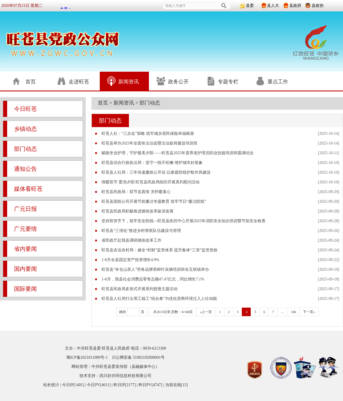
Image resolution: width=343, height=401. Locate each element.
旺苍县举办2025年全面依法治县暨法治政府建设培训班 (149, 143)
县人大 (273, 5)
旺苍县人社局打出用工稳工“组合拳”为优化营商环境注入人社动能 (159, 298)
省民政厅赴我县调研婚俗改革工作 (131, 240)
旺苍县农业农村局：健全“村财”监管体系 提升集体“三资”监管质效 (159, 250)
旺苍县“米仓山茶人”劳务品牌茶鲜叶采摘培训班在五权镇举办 (155, 269)
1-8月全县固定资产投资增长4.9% (130, 260)
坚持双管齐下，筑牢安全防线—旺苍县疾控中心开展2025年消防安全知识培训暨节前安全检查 (183, 221)
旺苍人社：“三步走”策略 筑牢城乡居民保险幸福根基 (147, 133)
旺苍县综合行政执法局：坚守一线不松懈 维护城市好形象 (152, 163)
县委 (250, 5)
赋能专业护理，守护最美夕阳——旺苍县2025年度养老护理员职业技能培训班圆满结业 (177, 153)
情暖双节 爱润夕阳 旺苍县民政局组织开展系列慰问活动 (150, 182)
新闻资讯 (123, 103)
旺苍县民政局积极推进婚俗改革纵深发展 (137, 211)
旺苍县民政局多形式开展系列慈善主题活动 (139, 289)
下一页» (309, 312)
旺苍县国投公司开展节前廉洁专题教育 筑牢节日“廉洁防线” (153, 201)
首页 (103, 103)
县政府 (295, 5)
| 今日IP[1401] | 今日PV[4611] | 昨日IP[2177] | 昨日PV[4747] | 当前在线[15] (123, 385)
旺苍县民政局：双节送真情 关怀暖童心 (136, 192)
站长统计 (51, 385)
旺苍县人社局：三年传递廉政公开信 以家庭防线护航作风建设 (156, 172)
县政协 (318, 5)
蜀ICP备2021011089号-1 (87, 357)
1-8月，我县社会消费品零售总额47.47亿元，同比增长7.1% (152, 279)
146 (293, 312)
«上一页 (206, 312)
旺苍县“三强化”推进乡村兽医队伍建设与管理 (141, 230)
